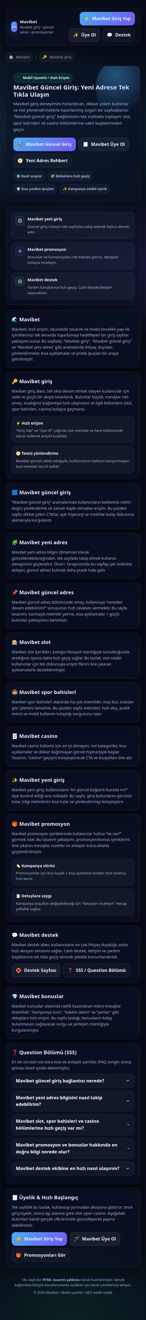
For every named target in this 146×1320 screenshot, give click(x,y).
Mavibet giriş (61, 56)
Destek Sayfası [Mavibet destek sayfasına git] (36, 970)
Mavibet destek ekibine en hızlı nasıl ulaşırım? (73, 1168)
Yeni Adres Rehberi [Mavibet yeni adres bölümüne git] (42, 160)
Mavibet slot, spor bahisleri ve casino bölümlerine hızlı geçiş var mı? (73, 1124)
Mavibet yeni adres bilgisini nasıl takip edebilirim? (73, 1101)
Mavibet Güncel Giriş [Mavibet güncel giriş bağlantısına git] (44, 144)
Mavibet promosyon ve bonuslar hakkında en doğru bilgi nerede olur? (73, 1148)
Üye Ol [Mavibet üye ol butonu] (84, 34)
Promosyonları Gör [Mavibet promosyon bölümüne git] (41, 1255)
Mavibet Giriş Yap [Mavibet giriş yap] (39, 1238)
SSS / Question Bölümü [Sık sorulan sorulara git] (96, 970)
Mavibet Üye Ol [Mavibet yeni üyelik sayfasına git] (104, 144)
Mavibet (23, 56)
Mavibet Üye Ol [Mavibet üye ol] (95, 1238)
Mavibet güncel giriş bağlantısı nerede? (73, 1081)
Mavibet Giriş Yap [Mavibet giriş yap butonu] (107, 18)
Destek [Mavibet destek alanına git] (119, 34)
